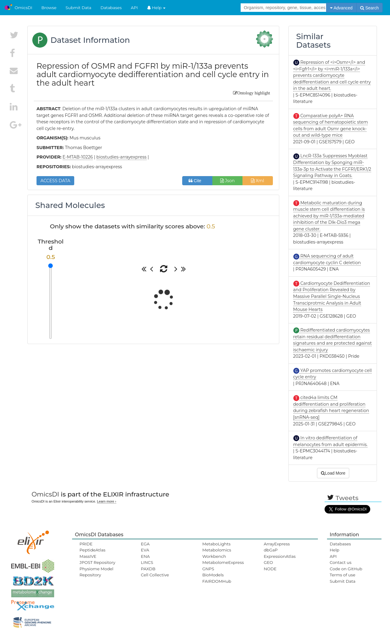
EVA (145, 549)
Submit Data (79, 7)
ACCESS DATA (55, 180)
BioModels (213, 574)
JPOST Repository (97, 562)
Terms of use (342, 574)
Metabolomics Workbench (216, 552)
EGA (145, 543)
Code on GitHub (346, 568)
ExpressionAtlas (280, 556)
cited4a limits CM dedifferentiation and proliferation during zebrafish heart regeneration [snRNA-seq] (331, 407)
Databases (111, 7)
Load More (333, 473)
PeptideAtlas (92, 549)
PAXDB (148, 568)
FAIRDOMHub (216, 581)
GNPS (208, 568)
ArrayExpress (277, 543)
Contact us (340, 562)
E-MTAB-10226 (78, 157)
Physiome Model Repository (96, 571)
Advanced (341, 7)
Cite (197, 180)
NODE (270, 568)
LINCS (147, 562)
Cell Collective (155, 574)
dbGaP (271, 549)
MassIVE (87, 556)
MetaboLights (216, 543)
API (134, 7)
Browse (49, 7)
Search (369, 7)
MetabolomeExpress (223, 562)
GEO (268, 562)
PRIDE (85, 543)
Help (156, 7)
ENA (145, 556)
